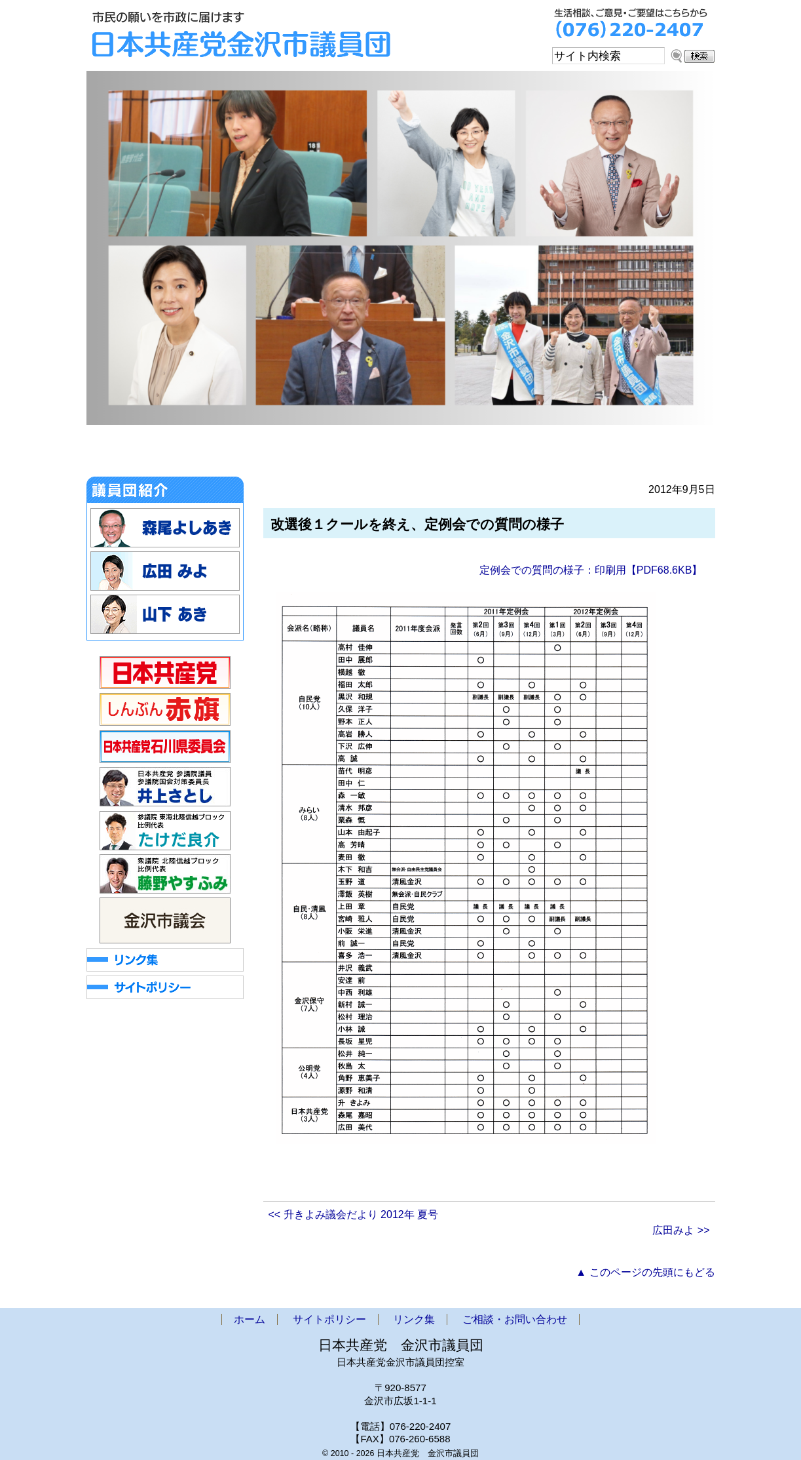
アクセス (548, 453)
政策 (472, 453)
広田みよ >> (680, 1230)
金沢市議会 (285, 453)
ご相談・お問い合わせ (652, 453)
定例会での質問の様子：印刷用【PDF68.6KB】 (590, 570)
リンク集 (414, 1319)
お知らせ (197, 453)
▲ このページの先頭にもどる (645, 1272)
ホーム (120, 453)
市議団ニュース (383, 453)
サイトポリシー (329, 1319)
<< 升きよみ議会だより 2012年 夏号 (354, 1214)
